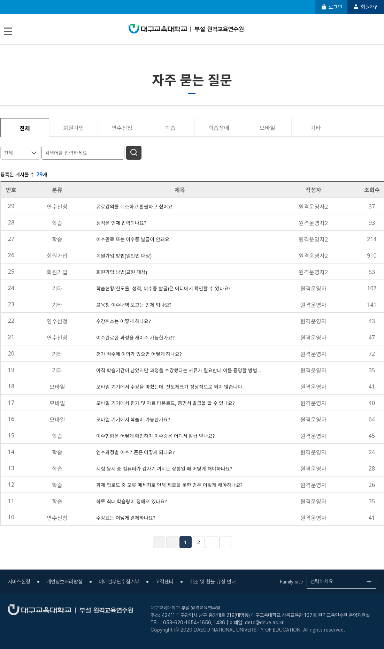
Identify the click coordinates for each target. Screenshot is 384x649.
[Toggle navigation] (8, 31)
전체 (8, 153)
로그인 (331, 7)
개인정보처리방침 (64, 582)
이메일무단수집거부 (119, 582)
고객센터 (164, 582)
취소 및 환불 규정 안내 (213, 582)
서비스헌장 (19, 582)
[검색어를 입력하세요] (83, 152)
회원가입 (366, 7)
